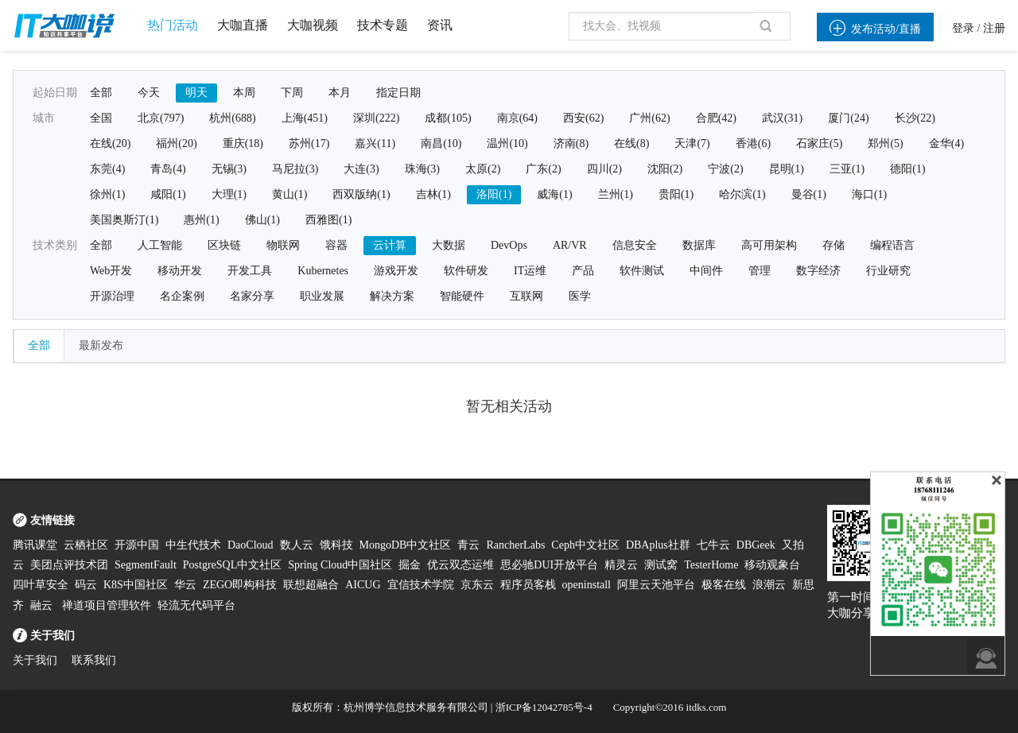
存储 (833, 245)
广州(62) (649, 118)
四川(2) (604, 169)
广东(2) (543, 169)
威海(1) (554, 194)
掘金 (409, 565)
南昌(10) (441, 143)
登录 (963, 28)
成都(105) (448, 118)
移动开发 (179, 271)
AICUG (362, 585)
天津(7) (691, 143)
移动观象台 (772, 565)
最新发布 (101, 345)
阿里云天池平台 (656, 585)
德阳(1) (907, 169)
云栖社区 (86, 545)
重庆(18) (243, 143)
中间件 (706, 271)
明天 (196, 93)
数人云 (296, 545)
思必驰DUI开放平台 (549, 565)
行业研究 (888, 271)
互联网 (526, 296)
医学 (580, 296)
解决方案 (392, 296)
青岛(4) (167, 169)
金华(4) (946, 143)
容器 (336, 245)
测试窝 (661, 565)
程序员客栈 (528, 585)
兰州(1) (615, 194)
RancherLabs (515, 545)
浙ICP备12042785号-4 (544, 707)
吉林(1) (433, 194)
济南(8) (571, 143)
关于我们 (35, 660)
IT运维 (530, 271)
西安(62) (583, 118)
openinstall (586, 585)
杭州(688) (232, 118)
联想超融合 (311, 585)
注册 (994, 28)
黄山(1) (289, 194)
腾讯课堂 (35, 545)
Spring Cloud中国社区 (340, 565)
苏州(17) (309, 143)
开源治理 (112, 296)
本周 (244, 93)
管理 (759, 271)
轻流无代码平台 (196, 605)
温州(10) (507, 143)
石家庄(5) (819, 143)
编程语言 (892, 245)
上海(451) (305, 118)
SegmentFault (146, 565)
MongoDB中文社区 (405, 545)
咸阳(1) (167, 194)
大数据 (448, 245)
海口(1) (869, 194)
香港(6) (753, 143)
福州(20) (176, 143)
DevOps (509, 245)
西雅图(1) (328, 220)
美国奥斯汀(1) (124, 220)
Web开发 (111, 271)
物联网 (283, 245)
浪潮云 (769, 585)
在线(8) (631, 143)
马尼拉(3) (295, 169)
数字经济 (818, 271)
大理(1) (229, 194)
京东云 (477, 585)
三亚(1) (847, 169)
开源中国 (137, 545)
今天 (149, 93)
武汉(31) (782, 118)
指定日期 (398, 93)
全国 (101, 118)
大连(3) (361, 169)
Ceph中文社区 (585, 545)
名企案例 (182, 296)
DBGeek (755, 545)
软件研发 (466, 271)
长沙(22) (915, 118)
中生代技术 (193, 545)
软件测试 (642, 271)
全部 (101, 93)
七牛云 (713, 545)
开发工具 (249, 271)
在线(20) (110, 143)
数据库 (699, 245)
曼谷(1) (808, 194)
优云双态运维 (460, 565)
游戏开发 (396, 271)
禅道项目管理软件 (106, 605)
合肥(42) (716, 118)
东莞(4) (107, 169)
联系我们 (94, 660)
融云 (43, 605)
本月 (339, 93)
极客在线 (723, 585)
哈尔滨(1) (742, 194)
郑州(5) (885, 143)
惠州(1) (201, 220)
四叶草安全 (40, 585)
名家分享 (252, 296)
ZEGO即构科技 (240, 585)
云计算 (389, 245)
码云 (86, 585)
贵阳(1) (676, 194)
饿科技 (336, 545)
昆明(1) (786, 169)
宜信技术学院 (420, 585)
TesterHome (711, 565)
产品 (583, 271)
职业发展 (322, 296)
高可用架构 (769, 245)
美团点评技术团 (69, 565)
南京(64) (517, 118)
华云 (185, 585)
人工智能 (160, 245)
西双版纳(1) (361, 194)
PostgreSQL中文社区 (232, 565)
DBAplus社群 (658, 545)
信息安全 (634, 245)
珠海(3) (422, 169)
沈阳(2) (664, 169)
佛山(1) (262, 220)
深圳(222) (376, 118)
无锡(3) (229, 169)
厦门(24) (848, 118)
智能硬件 (462, 296)
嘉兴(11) (375, 143)
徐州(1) (107, 194)
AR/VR (570, 245)
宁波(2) (725, 169)
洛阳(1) (493, 194)
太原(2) (482, 169)
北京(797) (161, 118)
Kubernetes (322, 271)
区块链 (224, 245)
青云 (468, 545)
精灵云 (621, 565)
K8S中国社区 (135, 585)
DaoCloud (250, 545)
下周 (292, 93)
